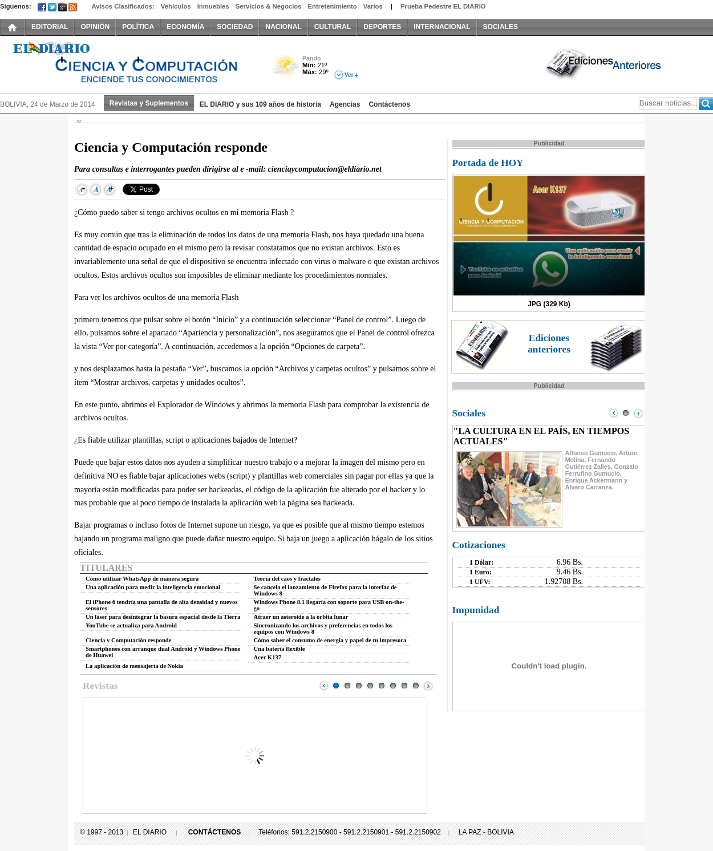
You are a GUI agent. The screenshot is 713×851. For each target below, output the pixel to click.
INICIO (12, 27)
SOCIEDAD (235, 27)
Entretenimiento (332, 6)
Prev (324, 685)
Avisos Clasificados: (122, 6)
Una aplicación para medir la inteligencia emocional (153, 587)
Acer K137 (268, 657)
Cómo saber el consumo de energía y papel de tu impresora (330, 640)
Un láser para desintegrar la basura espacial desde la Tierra (163, 617)
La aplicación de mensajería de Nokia (134, 666)
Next (428, 685)
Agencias (345, 104)
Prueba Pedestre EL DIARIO (443, 6)
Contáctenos (389, 104)
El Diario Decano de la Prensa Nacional (128, 63)
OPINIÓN (95, 27)
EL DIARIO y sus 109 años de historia (260, 104)
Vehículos (176, 6)
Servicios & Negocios (269, 6)
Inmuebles (213, 6)
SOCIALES (500, 27)
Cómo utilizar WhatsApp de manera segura (142, 579)
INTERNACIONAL (442, 27)
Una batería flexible (279, 649)
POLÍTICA (138, 27)
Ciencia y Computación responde (128, 640)
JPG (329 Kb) (549, 304)
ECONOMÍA (185, 27)
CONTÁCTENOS (214, 832)
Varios (373, 6)
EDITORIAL (49, 27)
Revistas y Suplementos (149, 103)
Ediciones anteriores (549, 344)
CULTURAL (332, 27)
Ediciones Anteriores (604, 63)
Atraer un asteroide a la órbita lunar (301, 617)
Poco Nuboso (286, 70)
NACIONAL (283, 27)
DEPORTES (382, 27)
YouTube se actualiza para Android (131, 625)
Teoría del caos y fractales (287, 579)
